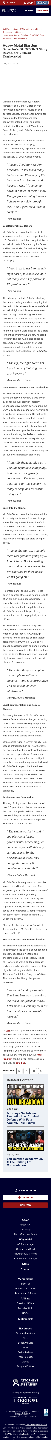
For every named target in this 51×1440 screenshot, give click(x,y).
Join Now (42, 10)
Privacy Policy (14, 1416)
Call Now (9, 2)
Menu (30, 10)
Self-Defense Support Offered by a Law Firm (21, 29)
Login (28, 2)
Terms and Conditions (28, 1416)
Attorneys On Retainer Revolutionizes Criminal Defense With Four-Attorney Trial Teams (23, 1118)
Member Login (25, 1190)
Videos (18, 32)
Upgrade (25, 1197)
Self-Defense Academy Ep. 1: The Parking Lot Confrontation (25, 1162)
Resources (7, 32)
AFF (8, 1030)
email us (20, 1063)
